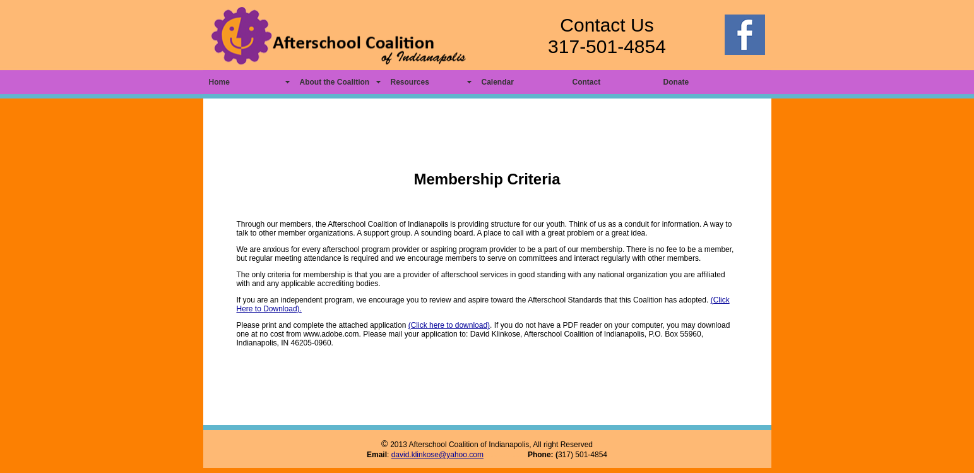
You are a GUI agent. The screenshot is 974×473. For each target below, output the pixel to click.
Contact (587, 82)
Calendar (498, 82)
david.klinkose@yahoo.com (437, 454)
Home (219, 82)
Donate (676, 82)
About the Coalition (335, 82)
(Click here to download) (449, 325)
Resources (410, 82)
